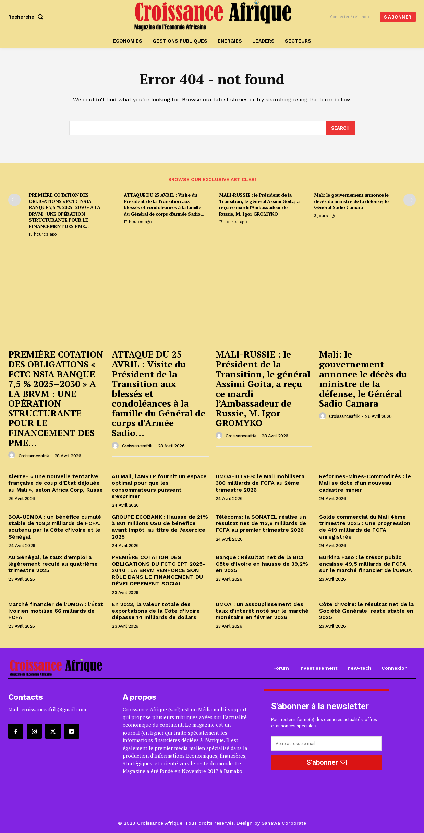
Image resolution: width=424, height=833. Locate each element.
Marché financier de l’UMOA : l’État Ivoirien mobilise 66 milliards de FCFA (55, 610)
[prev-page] (14, 200)
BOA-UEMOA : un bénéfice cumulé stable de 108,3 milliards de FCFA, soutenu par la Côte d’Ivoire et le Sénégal (54, 527)
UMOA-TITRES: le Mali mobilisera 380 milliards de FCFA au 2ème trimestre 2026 (260, 483)
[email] (326, 744)
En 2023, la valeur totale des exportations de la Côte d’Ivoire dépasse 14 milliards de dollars (156, 610)
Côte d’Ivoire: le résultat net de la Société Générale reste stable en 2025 (366, 610)
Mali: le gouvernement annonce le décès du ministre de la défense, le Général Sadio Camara (351, 201)
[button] (27, 17)
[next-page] (409, 200)
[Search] (340, 128)
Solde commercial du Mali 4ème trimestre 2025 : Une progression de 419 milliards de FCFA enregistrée (364, 527)
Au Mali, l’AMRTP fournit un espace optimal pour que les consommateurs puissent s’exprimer (159, 486)
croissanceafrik (34, 455)
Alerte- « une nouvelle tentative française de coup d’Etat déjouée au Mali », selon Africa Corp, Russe (55, 483)
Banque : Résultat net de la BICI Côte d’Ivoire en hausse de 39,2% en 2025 (262, 564)
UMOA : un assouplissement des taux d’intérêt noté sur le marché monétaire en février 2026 (262, 610)
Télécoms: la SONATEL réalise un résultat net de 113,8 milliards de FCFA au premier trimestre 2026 (261, 523)
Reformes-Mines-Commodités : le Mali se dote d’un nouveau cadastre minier (365, 483)
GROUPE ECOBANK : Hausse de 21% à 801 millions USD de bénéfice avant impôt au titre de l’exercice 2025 (160, 527)
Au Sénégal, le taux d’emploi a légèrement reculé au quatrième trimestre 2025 (53, 564)
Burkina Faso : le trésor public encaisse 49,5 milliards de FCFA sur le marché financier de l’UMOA (366, 564)
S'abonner (326, 762)
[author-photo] (12, 455)
